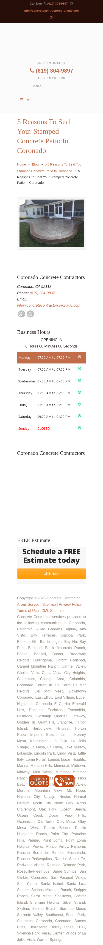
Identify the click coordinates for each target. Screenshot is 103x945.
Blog (35, 164)
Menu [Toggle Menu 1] (27, 100)
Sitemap (49, 604)
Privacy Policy (70, 604)
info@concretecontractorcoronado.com (51, 10)
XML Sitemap (53, 611)
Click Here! (51, 574)
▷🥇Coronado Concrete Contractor (51, 42)
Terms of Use (28, 611)
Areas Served (28, 604)
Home (21, 164)
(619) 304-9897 (57, 3)
